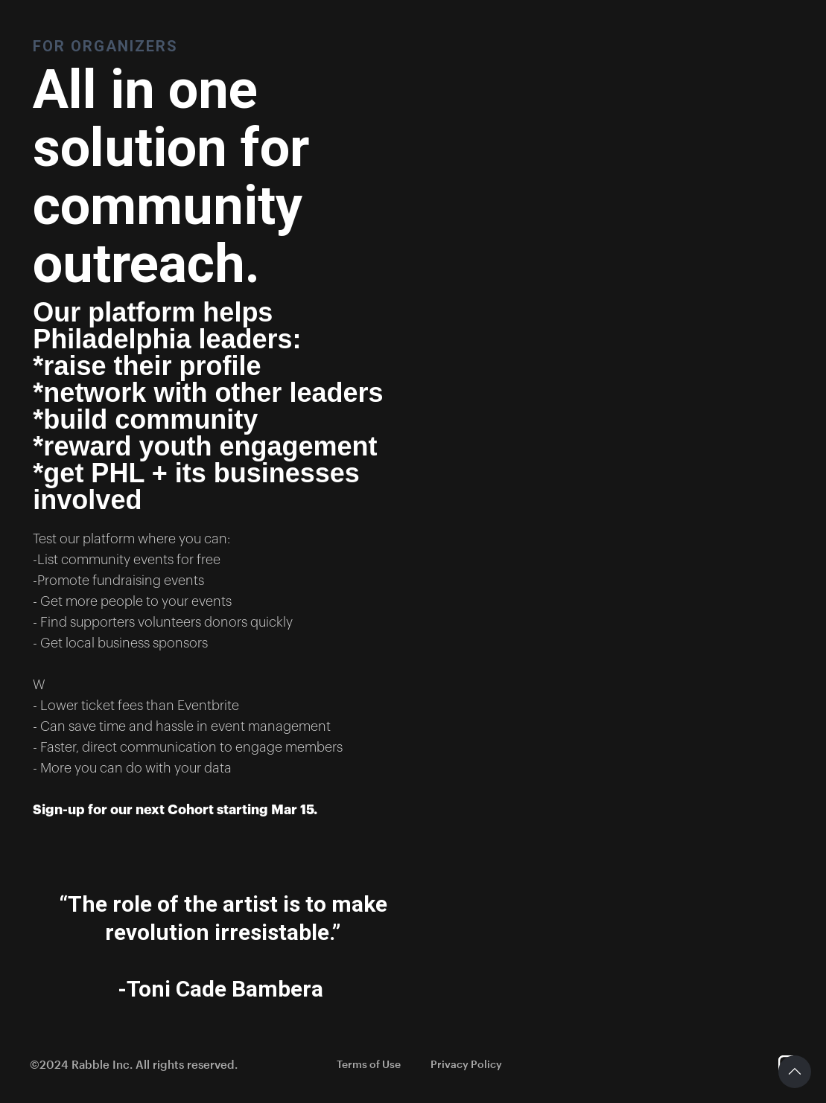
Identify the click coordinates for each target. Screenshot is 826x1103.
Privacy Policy (466, 1064)
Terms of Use (369, 1064)
